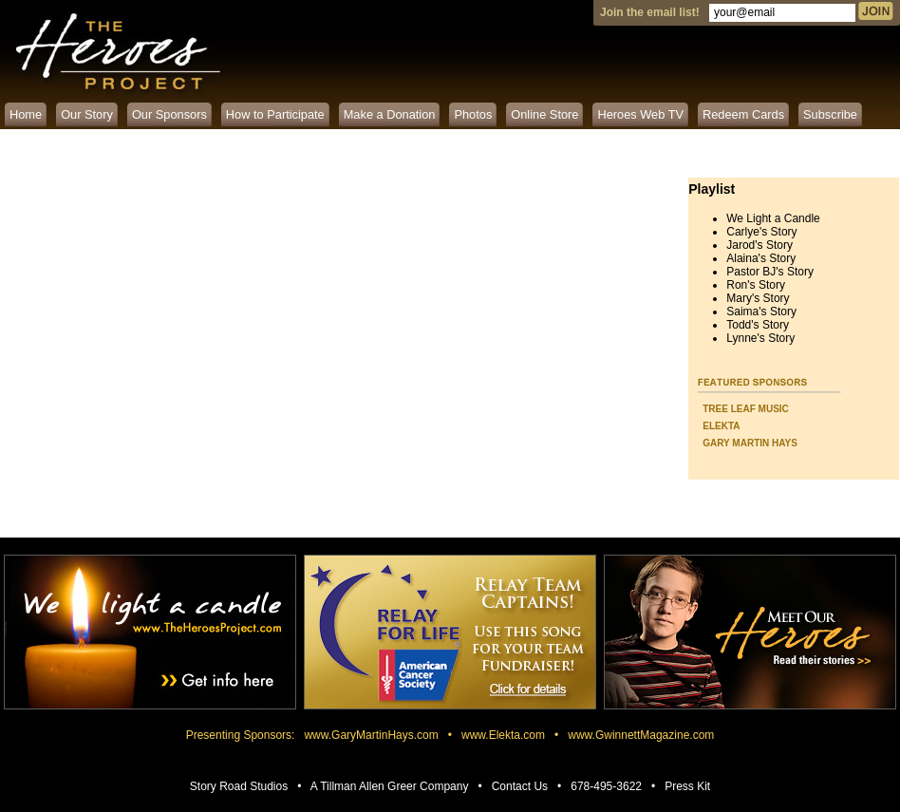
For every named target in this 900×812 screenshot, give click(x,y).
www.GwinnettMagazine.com (641, 735)
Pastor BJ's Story (770, 271)
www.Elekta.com (503, 735)
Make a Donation (390, 114)
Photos (473, 114)
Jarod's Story (759, 245)
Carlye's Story (761, 231)
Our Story (87, 114)
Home (25, 114)
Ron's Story (755, 285)
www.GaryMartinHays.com (371, 735)
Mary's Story (757, 298)
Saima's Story (761, 311)
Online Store (544, 114)
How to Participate (275, 114)
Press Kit (687, 786)
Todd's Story (757, 324)
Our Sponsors (169, 114)
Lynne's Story (760, 338)
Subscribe (830, 114)
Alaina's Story (761, 258)
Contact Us (520, 786)
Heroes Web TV (640, 114)
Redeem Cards (743, 114)
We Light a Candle (773, 218)
